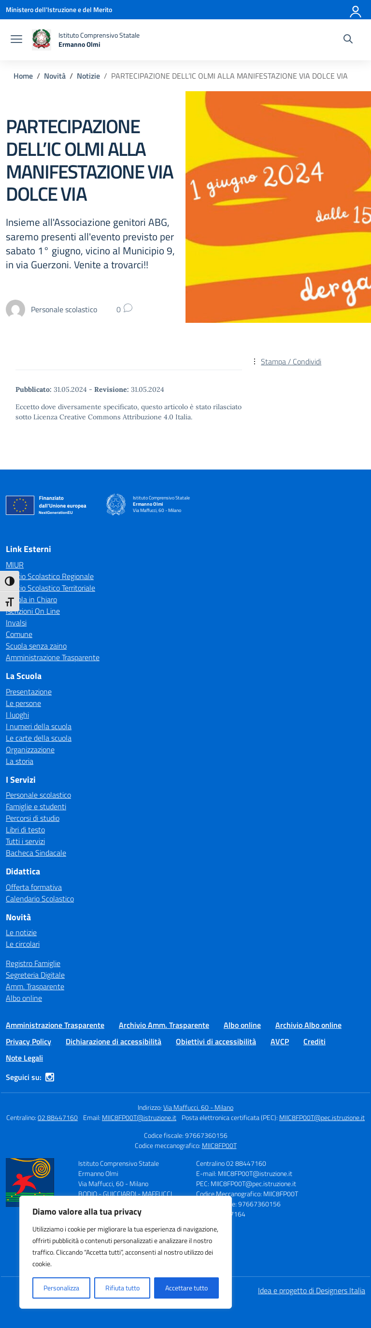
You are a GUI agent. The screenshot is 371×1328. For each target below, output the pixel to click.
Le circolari (23, 944)
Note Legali (24, 1058)
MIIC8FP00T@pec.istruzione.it (322, 1117)
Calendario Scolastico (40, 898)
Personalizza (61, 1288)
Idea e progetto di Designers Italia (311, 1290)
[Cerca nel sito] (348, 40)
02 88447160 (58, 1117)
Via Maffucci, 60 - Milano (198, 1107)
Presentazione (29, 691)
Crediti (314, 1041)
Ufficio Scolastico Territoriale (50, 588)
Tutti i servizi (25, 841)
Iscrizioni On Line (33, 611)
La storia (19, 761)
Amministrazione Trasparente (53, 657)
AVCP (280, 1041)
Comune (19, 634)
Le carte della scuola (38, 738)
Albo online (24, 998)
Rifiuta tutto (122, 1288)
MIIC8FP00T (219, 1145)
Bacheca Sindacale (36, 852)
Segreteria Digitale (35, 975)
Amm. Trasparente (35, 986)
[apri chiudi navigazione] (16, 40)
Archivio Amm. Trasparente (164, 1025)
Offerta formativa (34, 887)
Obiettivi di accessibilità (216, 1041)
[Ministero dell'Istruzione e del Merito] (59, 9)
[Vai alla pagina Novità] (55, 76)
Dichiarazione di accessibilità (113, 1041)
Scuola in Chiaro (31, 599)
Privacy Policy (28, 1041)
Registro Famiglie (33, 963)
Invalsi (16, 622)
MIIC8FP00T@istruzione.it (139, 1117)
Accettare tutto (186, 1288)
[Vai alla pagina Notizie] (88, 76)
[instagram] (49, 1077)
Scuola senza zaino (36, 645)
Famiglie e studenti (36, 806)
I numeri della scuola (38, 726)
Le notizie (21, 932)
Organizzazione (30, 749)
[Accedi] (356, 9)
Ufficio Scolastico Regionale (50, 576)
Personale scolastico (38, 795)
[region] (125, 1252)
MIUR (15, 564)
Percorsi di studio (32, 818)
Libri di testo (25, 829)
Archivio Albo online (308, 1025)
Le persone (23, 703)
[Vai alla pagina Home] (23, 76)
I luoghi (17, 714)
